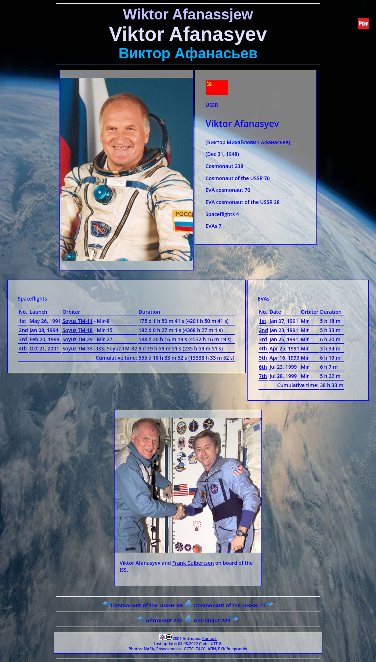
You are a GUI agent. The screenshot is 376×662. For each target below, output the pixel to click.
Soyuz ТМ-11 (77, 320)
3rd (263, 339)
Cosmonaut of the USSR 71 (234, 605)
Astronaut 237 (160, 620)
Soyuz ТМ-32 (122, 348)
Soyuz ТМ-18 (77, 330)
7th (263, 375)
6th (263, 366)
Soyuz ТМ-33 (77, 348)
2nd (263, 330)
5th (263, 357)
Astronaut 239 (215, 620)
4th (263, 348)
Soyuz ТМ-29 (77, 339)
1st (262, 320)
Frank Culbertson (193, 562)
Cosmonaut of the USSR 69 (143, 605)
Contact (209, 638)
